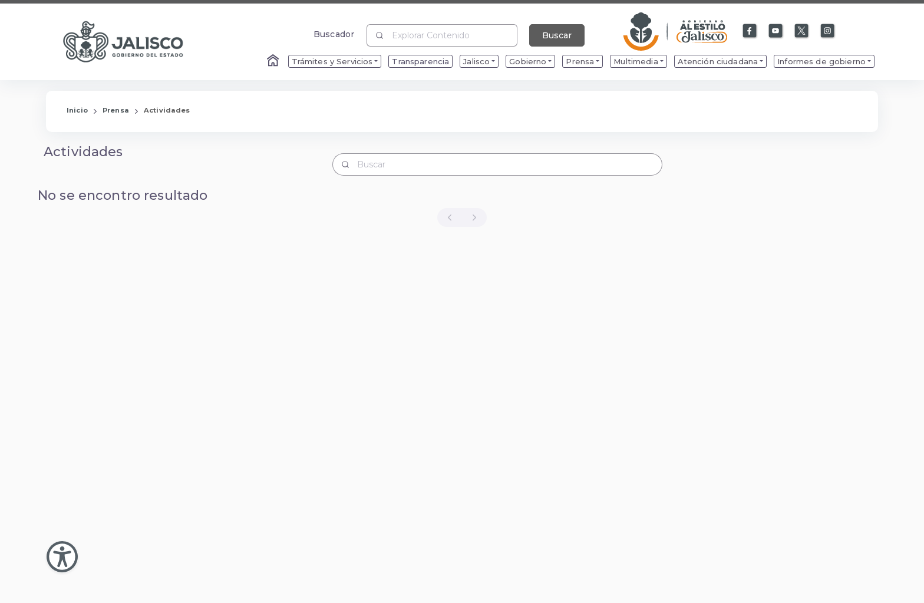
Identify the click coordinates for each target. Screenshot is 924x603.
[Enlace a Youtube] (776, 31)
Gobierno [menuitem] (527, 61)
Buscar (557, 35)
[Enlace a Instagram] (828, 31)
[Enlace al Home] (274, 61)
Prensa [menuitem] (580, 61)
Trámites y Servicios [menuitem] (332, 61)
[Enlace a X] (802, 31)
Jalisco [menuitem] (476, 61)
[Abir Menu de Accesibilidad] (62, 557)
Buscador (334, 33)
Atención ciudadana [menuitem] (718, 61)
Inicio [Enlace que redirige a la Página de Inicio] (77, 110)
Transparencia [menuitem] (420, 61)
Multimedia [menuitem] (635, 61)
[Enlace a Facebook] (750, 31)
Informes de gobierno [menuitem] (821, 61)
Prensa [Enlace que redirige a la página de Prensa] (116, 110)
